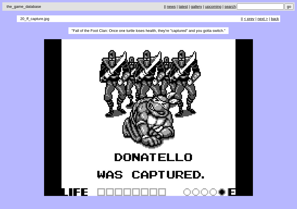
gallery (196, 6)
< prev (249, 19)
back (275, 19)
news (171, 6)
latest (183, 6)
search (230, 6)
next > (263, 19)
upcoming (213, 6)
